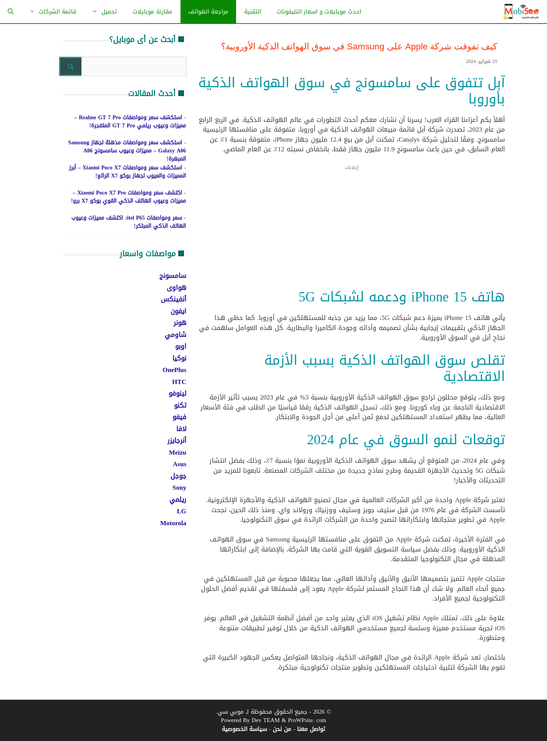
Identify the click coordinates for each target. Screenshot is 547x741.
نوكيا (179, 358)
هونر (180, 322)
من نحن (282, 729)
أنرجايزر (176, 440)
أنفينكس (173, 299)
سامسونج (172, 275)
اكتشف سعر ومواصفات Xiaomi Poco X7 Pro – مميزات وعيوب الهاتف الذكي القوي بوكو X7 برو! (128, 197)
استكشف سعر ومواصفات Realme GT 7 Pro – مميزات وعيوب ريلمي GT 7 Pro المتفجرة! (130, 121)
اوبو (180, 346)
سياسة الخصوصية (244, 729)
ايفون (178, 311)
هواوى (176, 287)
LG (181, 511)
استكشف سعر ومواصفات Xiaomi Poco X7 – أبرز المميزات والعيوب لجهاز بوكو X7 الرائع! (127, 171)
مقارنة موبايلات (152, 11)
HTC (179, 382)
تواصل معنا (311, 729)
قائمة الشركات (49, 11)
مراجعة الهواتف (208, 11)
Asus (179, 464)
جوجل (178, 476)
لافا (181, 429)
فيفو (179, 417)
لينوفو (177, 393)
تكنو (180, 405)
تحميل (100, 11)
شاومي (175, 334)
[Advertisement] (351, 232)
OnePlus (174, 370)
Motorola (173, 523)
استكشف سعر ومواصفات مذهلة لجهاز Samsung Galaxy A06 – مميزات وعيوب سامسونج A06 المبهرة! (127, 150)
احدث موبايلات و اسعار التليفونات (319, 11)
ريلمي (177, 499)
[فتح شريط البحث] (10, 11)
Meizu (177, 452)
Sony (179, 487)
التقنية (252, 11)
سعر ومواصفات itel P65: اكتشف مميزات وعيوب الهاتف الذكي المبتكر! (128, 222)
